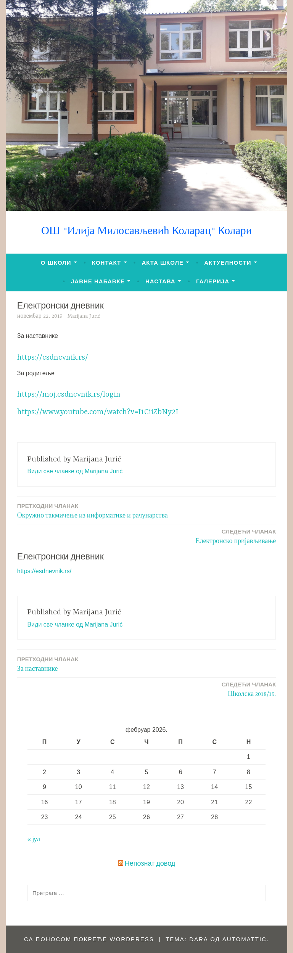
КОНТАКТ (106, 262)
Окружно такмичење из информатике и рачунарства (92, 510)
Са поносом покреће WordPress (89, 939)
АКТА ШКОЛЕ (163, 262)
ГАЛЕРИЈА (212, 281)
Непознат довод (150, 864)
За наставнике (47, 664)
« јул (33, 839)
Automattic (244, 939)
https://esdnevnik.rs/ (52, 357)
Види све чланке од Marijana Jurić (74, 471)
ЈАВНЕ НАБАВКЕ (98, 281)
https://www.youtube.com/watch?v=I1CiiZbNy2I (97, 412)
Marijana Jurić (84, 316)
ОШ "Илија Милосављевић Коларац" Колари (146, 231)
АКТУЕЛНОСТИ (227, 262)
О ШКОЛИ (56, 262)
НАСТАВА (160, 281)
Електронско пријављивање (235, 536)
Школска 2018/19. (249, 689)
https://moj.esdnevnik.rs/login (69, 394)
